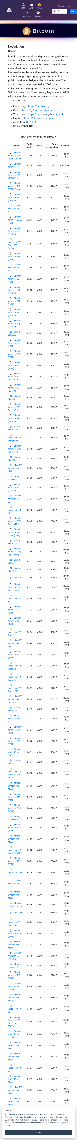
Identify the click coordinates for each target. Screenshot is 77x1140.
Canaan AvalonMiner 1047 (14, 752)
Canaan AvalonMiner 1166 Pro (14, 956)
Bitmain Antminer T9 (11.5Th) (14, 418)
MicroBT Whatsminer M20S (15, 997)
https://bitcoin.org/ (39, 106)
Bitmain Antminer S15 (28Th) (14, 354)
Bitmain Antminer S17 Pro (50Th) (14, 376)
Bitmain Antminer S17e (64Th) (14, 827)
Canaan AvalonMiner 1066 (14, 1079)
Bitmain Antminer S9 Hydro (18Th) (14, 532)
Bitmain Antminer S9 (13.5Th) (14, 312)
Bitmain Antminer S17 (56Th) (14, 654)
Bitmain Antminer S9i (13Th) (14, 256)
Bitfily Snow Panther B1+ (14, 718)
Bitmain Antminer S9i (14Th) (14, 301)
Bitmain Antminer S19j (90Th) (14, 808)
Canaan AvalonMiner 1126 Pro (14, 1034)
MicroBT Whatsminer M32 (15, 1045)
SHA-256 (31, 122)
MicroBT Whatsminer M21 (15, 468)
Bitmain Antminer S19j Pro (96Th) (14, 449)
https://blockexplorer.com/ (40, 118)
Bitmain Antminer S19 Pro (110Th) (14, 587)
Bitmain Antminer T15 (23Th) (14, 365)
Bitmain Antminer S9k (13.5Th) (14, 290)
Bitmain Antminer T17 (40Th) (14, 621)
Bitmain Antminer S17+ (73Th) (15, 741)
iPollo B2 (18, 577)
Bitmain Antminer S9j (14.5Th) (14, 323)
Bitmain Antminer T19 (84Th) (14, 797)
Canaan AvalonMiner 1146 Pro (14, 986)
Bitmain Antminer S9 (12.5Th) (14, 231)
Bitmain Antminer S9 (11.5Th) (14, 197)
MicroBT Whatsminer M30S (15, 839)
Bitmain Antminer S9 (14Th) (14, 343)
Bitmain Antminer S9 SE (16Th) (15, 220)
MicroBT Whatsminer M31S (15, 895)
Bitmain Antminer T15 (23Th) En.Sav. (14, 186)
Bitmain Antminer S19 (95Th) (14, 730)
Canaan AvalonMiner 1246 (14, 883)
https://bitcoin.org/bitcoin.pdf (45, 114)
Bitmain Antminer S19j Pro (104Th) (14, 521)
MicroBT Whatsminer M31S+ (15, 944)
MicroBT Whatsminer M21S (15, 1090)
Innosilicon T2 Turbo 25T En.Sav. (14, 245)
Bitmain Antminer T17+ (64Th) (14, 975)
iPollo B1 (18, 912)
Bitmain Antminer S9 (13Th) (14, 279)
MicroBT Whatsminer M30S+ (15, 786)
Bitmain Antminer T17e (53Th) (14, 933)
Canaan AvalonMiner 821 (14, 208)
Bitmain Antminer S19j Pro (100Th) (14, 551)
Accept (38, 1132)
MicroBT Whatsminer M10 (15, 643)
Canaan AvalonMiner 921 (14, 499)
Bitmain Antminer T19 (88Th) (14, 861)
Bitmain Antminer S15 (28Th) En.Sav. (14, 155)
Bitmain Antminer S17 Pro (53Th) (14, 407)
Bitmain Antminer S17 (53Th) (14, 610)
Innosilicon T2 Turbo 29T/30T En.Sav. (15, 774)
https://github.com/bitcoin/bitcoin (42, 110)
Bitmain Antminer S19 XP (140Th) (14, 175)
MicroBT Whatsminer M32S (15, 1056)
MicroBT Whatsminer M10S (15, 1101)
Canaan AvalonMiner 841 (14, 267)
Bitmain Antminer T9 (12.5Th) (14, 487)
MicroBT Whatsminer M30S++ (15, 699)
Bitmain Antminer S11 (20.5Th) (14, 388)
